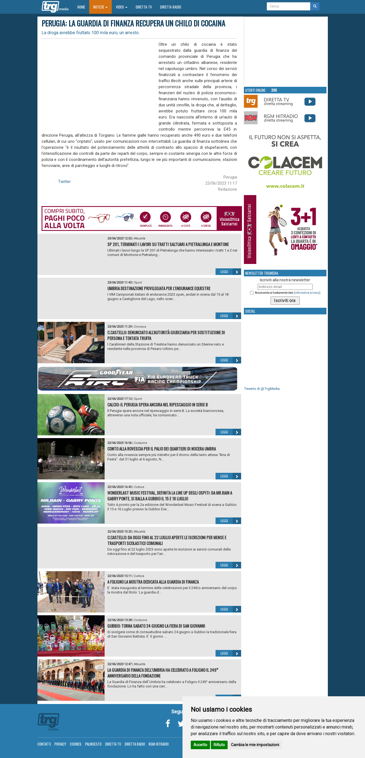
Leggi (230, 271)
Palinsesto (93, 744)
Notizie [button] (100, 7)
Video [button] (121, 7)
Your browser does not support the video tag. (285, 51)
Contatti (44, 744)
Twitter (64, 181)
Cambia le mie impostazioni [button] (255, 745)
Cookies (75, 744)
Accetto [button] (200, 745)
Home (83, 7)
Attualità (139, 238)
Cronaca (140, 326)
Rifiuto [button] (219, 745)
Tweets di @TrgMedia (262, 389)
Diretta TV (144, 7)
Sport (138, 282)
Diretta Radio (170, 7)
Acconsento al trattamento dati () (287, 292)
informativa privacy (307, 292)
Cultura (139, 487)
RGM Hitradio (159, 744)
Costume (140, 443)
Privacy (60, 744)
